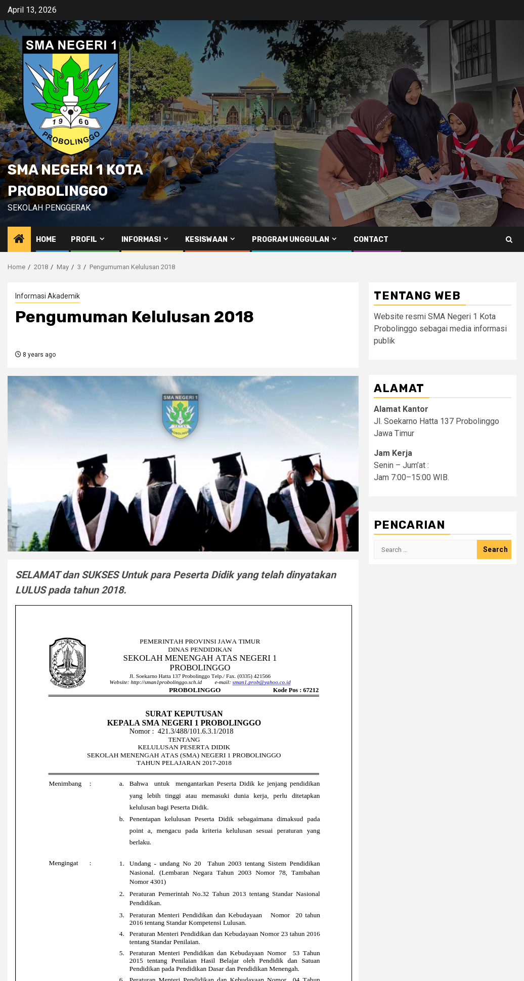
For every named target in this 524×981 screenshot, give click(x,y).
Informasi (141, 239)
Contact (371, 239)
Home (46, 239)
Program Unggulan (290, 239)
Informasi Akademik (47, 296)
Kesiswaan (206, 239)
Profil (84, 239)
